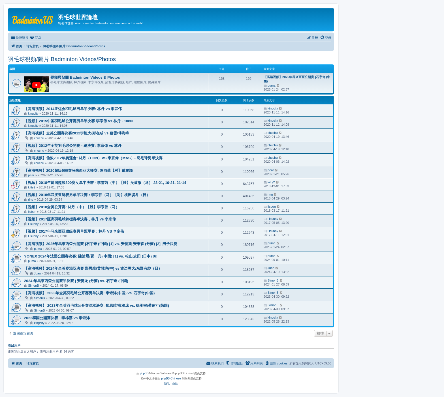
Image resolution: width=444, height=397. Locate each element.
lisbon (32, 211)
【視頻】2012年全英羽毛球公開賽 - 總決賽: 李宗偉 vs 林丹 (72, 145)
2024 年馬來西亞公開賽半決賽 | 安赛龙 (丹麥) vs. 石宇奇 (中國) (76, 281)
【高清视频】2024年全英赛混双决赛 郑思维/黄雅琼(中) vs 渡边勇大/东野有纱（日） (93, 268)
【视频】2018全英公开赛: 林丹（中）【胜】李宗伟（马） (71, 207)
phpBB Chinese (171, 378)
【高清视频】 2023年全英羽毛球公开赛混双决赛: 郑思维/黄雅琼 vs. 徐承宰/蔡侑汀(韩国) (96, 305)
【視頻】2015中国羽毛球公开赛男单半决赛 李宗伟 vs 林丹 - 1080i (78, 121)
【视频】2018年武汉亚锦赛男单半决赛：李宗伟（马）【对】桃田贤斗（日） (87, 195)
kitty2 (31, 187)
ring (30, 199)
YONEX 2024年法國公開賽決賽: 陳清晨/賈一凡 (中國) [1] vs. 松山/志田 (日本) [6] (90, 256)
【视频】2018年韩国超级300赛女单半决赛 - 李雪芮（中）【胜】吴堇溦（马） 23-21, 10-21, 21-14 (105, 183)
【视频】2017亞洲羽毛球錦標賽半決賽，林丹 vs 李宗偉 (70, 219)
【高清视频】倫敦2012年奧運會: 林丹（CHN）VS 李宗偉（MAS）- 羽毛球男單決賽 (93, 158)
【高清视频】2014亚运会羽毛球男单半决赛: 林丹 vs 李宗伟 (73, 109)
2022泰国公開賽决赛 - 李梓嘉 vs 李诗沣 (57, 318)
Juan (37, 273)
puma (272, 85)
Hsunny (33, 224)
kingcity (33, 113)
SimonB (33, 285)
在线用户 (14, 345)
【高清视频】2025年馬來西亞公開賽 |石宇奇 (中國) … (297, 79)
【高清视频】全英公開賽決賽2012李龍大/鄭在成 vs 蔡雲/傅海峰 (76, 133)
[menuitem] (35, 37)
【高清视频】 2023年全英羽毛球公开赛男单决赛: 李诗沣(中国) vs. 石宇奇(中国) (89, 293)
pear (31, 175)
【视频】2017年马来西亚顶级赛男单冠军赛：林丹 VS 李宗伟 (74, 231)
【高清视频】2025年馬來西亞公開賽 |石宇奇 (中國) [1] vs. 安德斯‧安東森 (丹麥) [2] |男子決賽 (100, 244)
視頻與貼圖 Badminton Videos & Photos (85, 77)
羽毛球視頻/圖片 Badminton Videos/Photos (62, 59)
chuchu (39, 138)
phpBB (144, 373)
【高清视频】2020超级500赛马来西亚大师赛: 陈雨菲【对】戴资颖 (78, 170)
